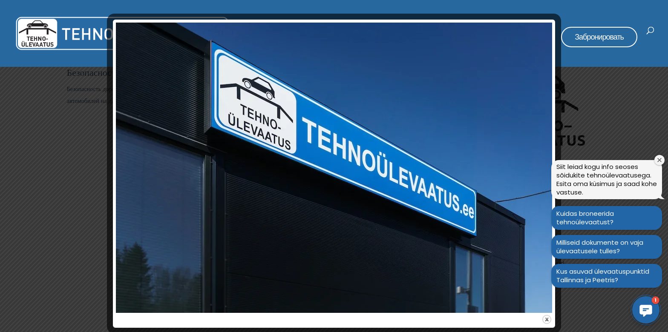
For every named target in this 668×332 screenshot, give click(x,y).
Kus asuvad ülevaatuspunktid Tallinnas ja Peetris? (602, 275)
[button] (645, 309)
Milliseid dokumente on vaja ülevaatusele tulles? (599, 246)
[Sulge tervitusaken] (659, 160)
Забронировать (599, 36)
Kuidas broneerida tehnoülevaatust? (585, 217)
